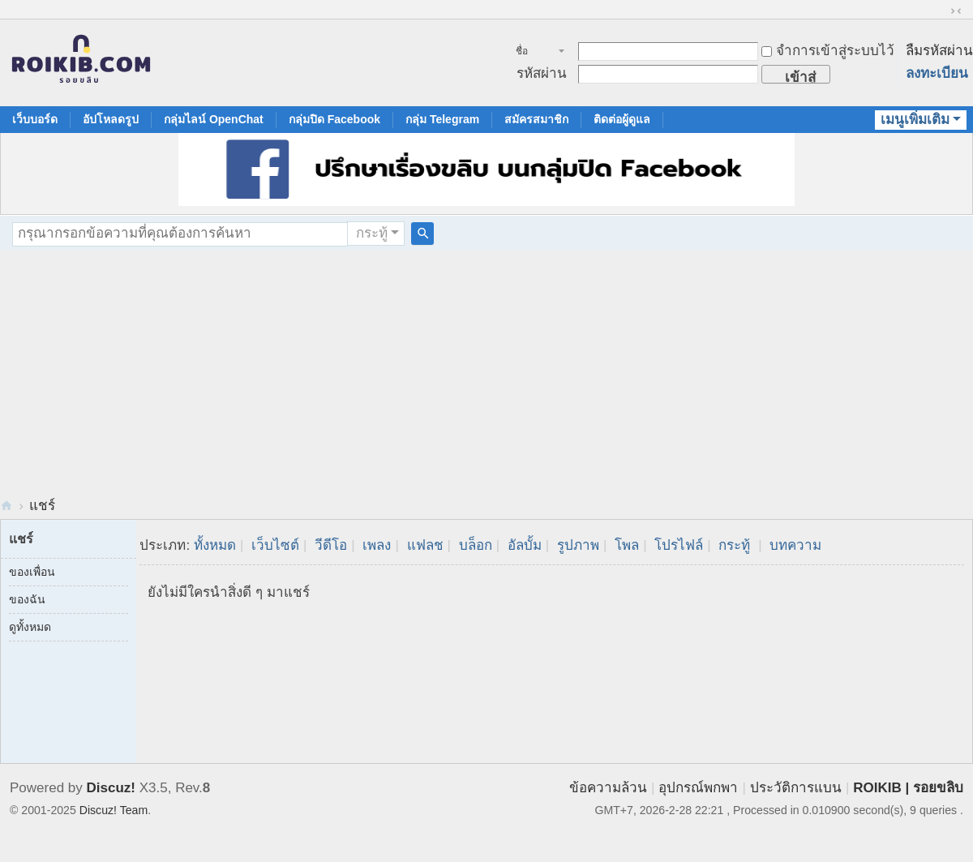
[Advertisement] (486, 372)
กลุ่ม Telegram (442, 119)
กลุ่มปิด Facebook (334, 119)
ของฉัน (27, 599)
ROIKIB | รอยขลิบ (908, 788)
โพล (627, 545)
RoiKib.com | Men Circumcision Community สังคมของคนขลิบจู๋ (6, 505)
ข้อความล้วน (608, 788)
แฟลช (425, 545)
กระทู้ (372, 233)
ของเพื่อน (32, 571)
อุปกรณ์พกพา (698, 788)
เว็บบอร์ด (35, 119)
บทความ (795, 545)
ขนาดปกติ (956, 11)
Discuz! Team (113, 810)
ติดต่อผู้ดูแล (622, 119)
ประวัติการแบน (796, 788)
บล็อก (475, 545)
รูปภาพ (578, 545)
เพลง (376, 545)
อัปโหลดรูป (111, 119)
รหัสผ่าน (542, 73)
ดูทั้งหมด (30, 626)
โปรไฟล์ (678, 545)
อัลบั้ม (525, 545)
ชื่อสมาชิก (531, 52)
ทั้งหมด (215, 545)
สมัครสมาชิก (536, 119)
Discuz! (111, 788)
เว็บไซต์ (275, 545)
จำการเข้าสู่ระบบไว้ (827, 50)
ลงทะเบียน (937, 73)
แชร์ (42, 505)
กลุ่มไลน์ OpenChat (214, 119)
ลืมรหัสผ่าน (939, 50)
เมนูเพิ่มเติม (915, 119)
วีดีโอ (331, 545)
